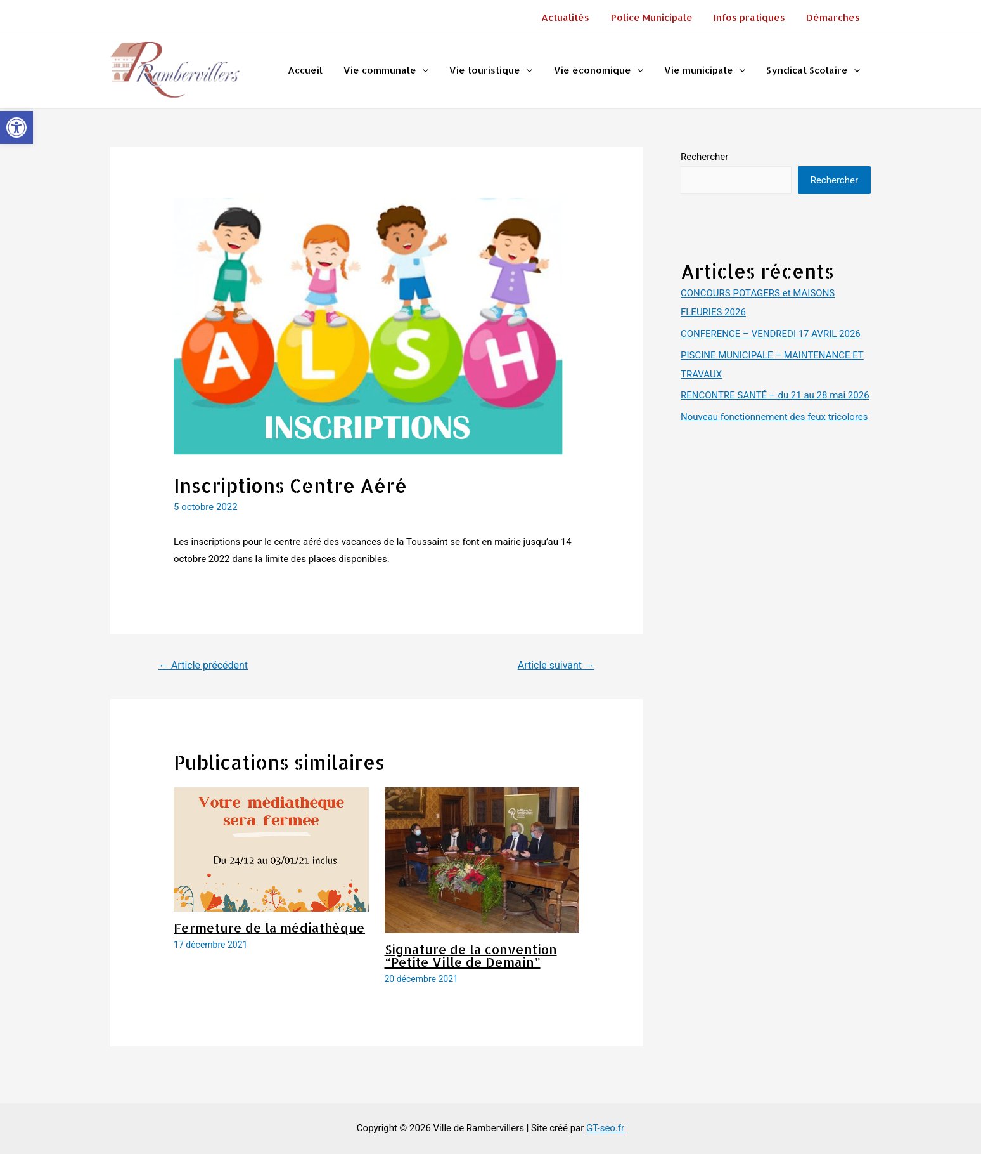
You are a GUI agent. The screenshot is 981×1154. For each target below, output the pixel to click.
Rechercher (704, 156)
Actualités (573, 17)
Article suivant (556, 665)
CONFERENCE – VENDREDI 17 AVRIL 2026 (771, 333)
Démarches (834, 17)
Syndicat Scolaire (814, 70)
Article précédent (203, 665)
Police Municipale (657, 17)
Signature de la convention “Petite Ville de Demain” (471, 955)
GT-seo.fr (605, 1128)
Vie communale (395, 70)
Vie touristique (498, 70)
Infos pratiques (752, 17)
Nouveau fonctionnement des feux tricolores (774, 417)
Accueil (316, 70)
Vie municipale (707, 70)
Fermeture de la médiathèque (269, 927)
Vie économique (603, 70)
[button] (16, 127)
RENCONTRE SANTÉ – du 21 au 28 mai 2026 (775, 395)
